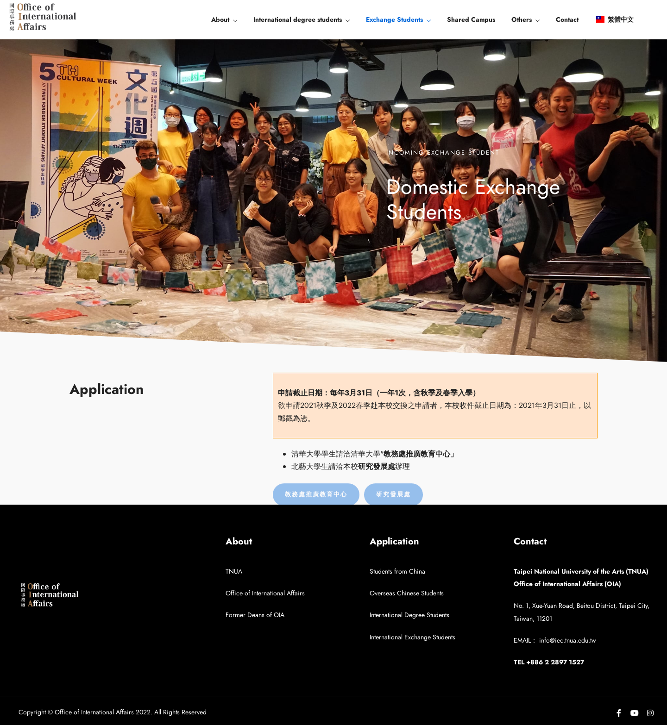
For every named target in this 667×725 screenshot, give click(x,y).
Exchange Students (394, 19)
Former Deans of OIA (255, 614)
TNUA (234, 571)
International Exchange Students (412, 637)
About (220, 19)
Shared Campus (471, 19)
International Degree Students (409, 614)
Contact (567, 19)
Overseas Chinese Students (407, 593)
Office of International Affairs (265, 593)
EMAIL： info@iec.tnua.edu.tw (555, 640)
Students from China (397, 571)
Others (521, 19)
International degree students (297, 19)
